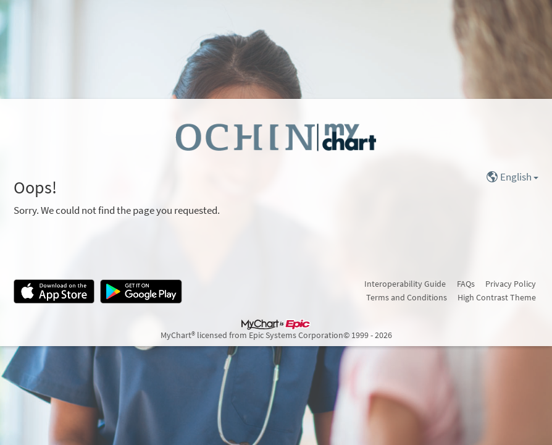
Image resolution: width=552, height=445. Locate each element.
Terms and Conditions (406, 297)
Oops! (35, 187)
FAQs (466, 283)
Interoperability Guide (405, 283)
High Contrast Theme (497, 297)
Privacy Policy (510, 283)
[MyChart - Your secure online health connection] (276, 136)
